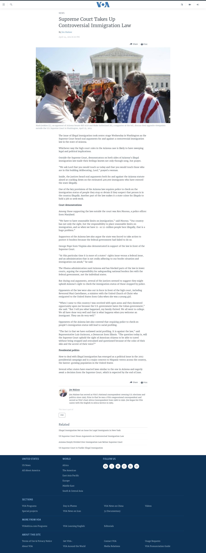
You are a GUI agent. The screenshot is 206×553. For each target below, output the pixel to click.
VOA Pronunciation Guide (157, 546)
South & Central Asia (73, 491)
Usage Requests (152, 541)
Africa (66, 465)
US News (26, 465)
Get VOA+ (67, 541)
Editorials (109, 526)
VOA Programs (29, 506)
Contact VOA (110, 541)
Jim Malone (66, 32)
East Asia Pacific (71, 475)
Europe (66, 480)
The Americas (69, 470)
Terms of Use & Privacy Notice (37, 541)
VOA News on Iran (72, 511)
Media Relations (112, 546)
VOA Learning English (74, 526)
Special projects (30, 511)
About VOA (27, 546)
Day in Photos (70, 506)
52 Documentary (112, 511)
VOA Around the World (74, 546)
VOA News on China (113, 506)
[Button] (134, 44)
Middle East (68, 486)
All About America (31, 470)
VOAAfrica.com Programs (34, 526)
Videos (148, 506)
